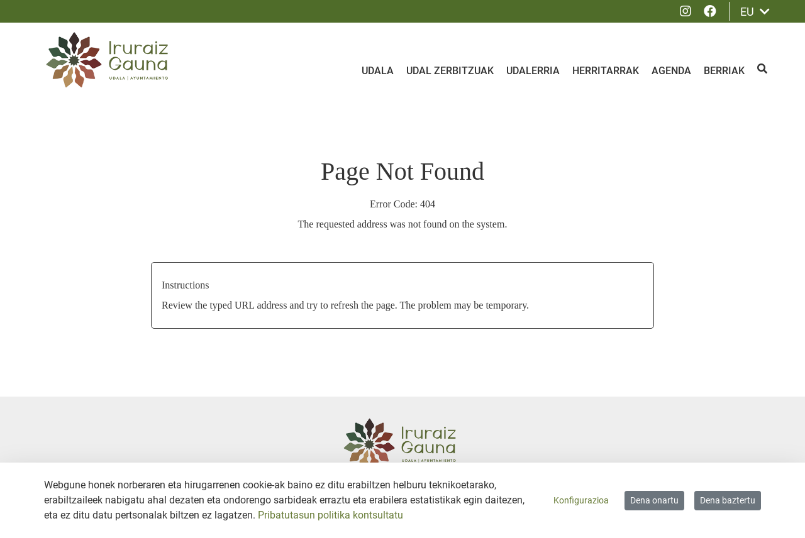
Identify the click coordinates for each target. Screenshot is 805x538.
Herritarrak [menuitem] (605, 71)
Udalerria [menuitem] (533, 71)
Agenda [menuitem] (671, 71)
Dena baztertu (727, 500)
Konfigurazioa (581, 500)
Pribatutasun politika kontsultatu (330, 515)
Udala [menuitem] (378, 71)
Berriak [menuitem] (724, 71)
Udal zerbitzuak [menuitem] (450, 71)
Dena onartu (654, 500)
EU (755, 11)
